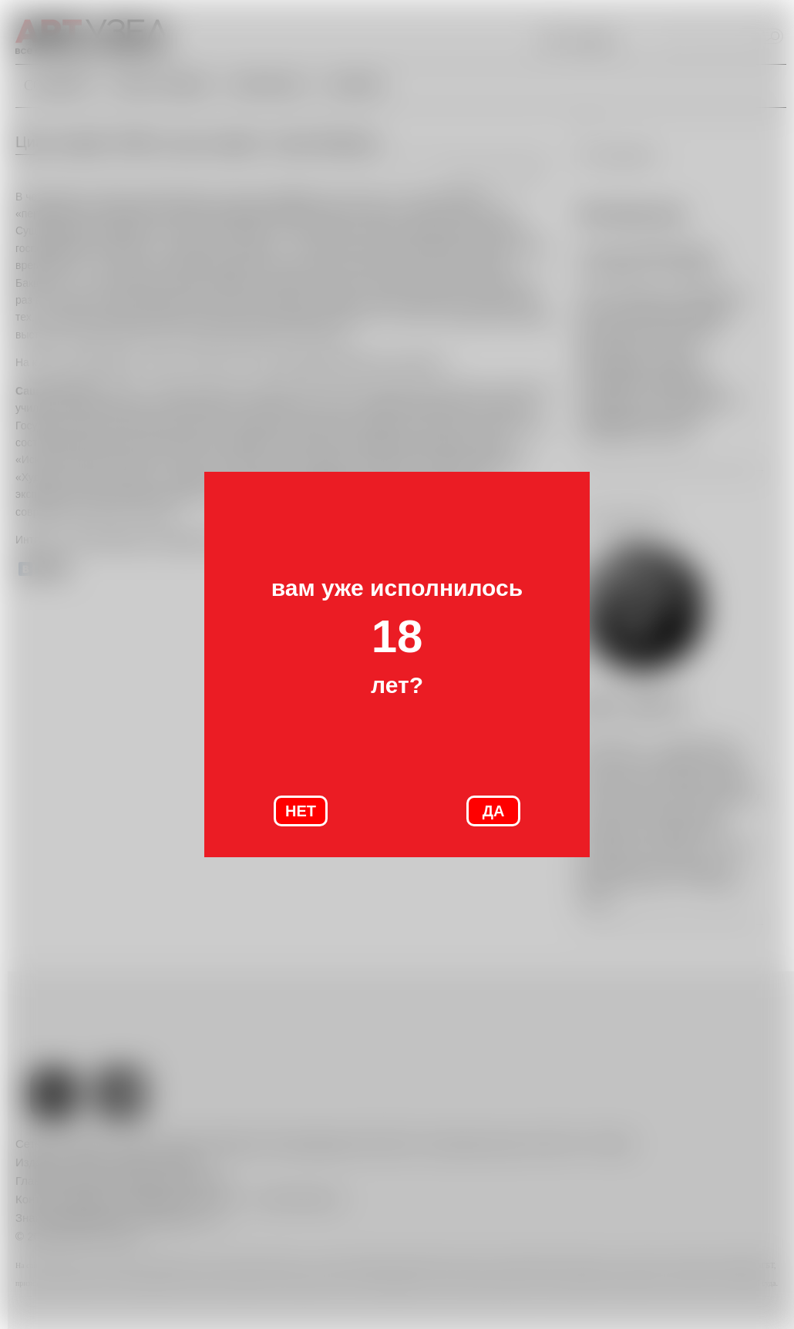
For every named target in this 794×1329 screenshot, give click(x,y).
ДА (494, 810)
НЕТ (300, 810)
